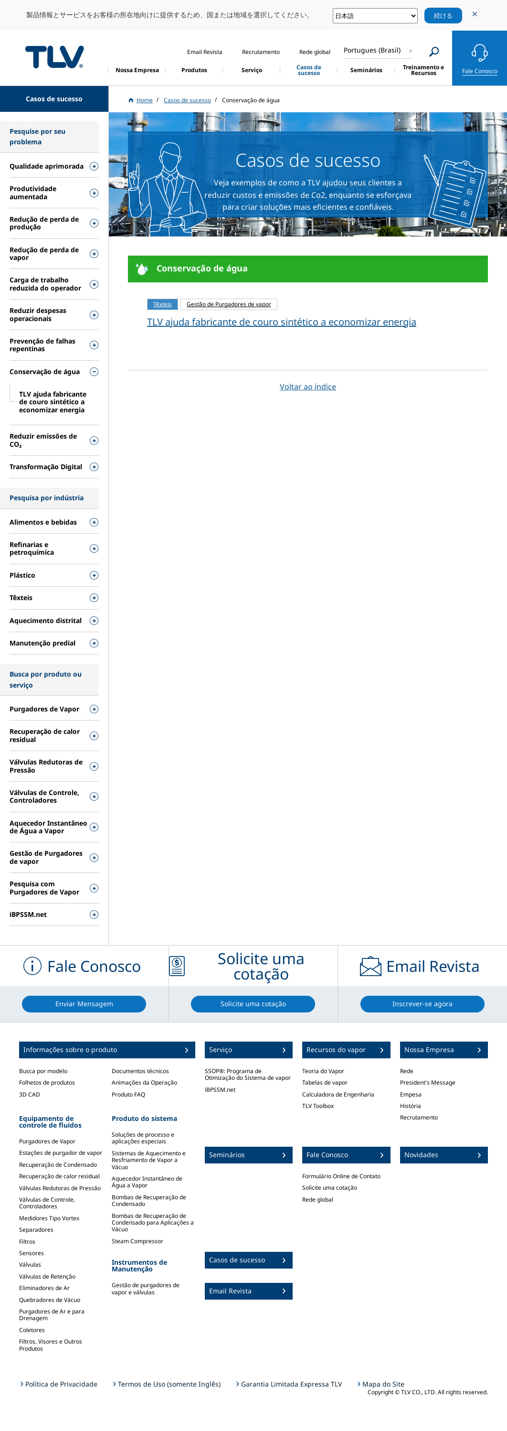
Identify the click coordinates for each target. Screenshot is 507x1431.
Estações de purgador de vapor (60, 1153)
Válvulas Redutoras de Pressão (60, 1188)
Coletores (32, 1330)
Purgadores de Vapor (47, 1141)
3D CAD (29, 1094)
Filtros (27, 1241)
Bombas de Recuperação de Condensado (149, 1200)
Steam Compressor (137, 1241)
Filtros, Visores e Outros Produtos (50, 1344)
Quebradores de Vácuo (49, 1300)
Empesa (411, 1094)
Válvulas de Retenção (47, 1276)
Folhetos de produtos (47, 1082)
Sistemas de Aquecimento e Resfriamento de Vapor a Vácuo (149, 1160)
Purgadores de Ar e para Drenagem (51, 1314)
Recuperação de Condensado (58, 1165)
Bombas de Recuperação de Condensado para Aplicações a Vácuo (153, 1223)
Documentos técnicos (140, 1071)
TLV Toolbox (318, 1106)
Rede (406, 1071)
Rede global (317, 1199)
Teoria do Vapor (323, 1071)
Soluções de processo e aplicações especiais (143, 1137)
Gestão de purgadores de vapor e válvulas (146, 1288)
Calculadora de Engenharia (338, 1094)
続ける (443, 15)
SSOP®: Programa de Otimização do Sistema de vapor (248, 1074)
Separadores (36, 1230)
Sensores (31, 1253)
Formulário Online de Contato (341, 1176)
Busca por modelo (43, 1071)
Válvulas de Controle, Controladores (47, 1202)
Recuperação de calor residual (59, 1176)
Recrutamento (419, 1117)
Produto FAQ (128, 1094)
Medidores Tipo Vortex (49, 1218)
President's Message (427, 1082)
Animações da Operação (144, 1082)
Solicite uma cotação (329, 1188)
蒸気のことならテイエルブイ (54, 56)
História (410, 1106)
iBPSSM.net (220, 1090)
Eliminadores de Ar (44, 1288)
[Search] (434, 52)
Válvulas (30, 1264)
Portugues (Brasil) (372, 49)
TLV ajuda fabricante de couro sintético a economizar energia (281, 321)
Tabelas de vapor (325, 1082)
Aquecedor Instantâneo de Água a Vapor (147, 1181)
